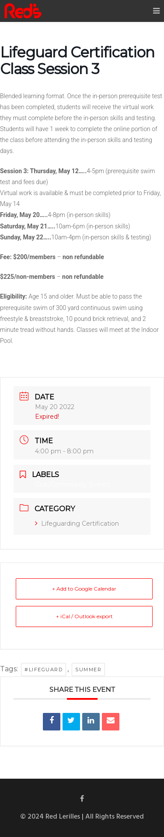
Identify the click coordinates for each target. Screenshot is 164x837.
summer (88, 669)
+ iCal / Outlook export (84, 616)
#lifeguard (43, 669)
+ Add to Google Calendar (84, 588)
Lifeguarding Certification (77, 523)
